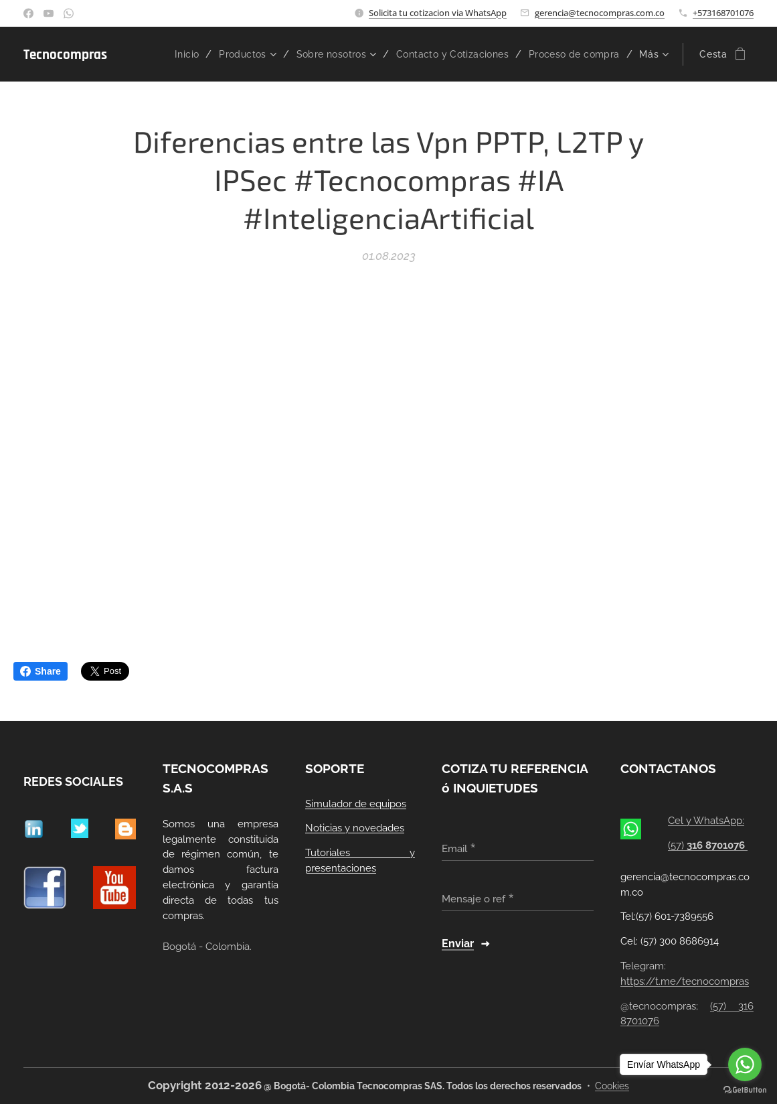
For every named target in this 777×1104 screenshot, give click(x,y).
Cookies (612, 1086)
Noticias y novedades (354, 828)
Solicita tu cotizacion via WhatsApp (438, 13)
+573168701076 (723, 13)
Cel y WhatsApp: (706, 821)
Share (40, 671)
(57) (708, 845)
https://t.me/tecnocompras (684, 981)
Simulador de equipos (355, 803)
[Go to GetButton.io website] (744, 1090)
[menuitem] (172, 54)
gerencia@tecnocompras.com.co (600, 13)
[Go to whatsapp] (745, 1064)
